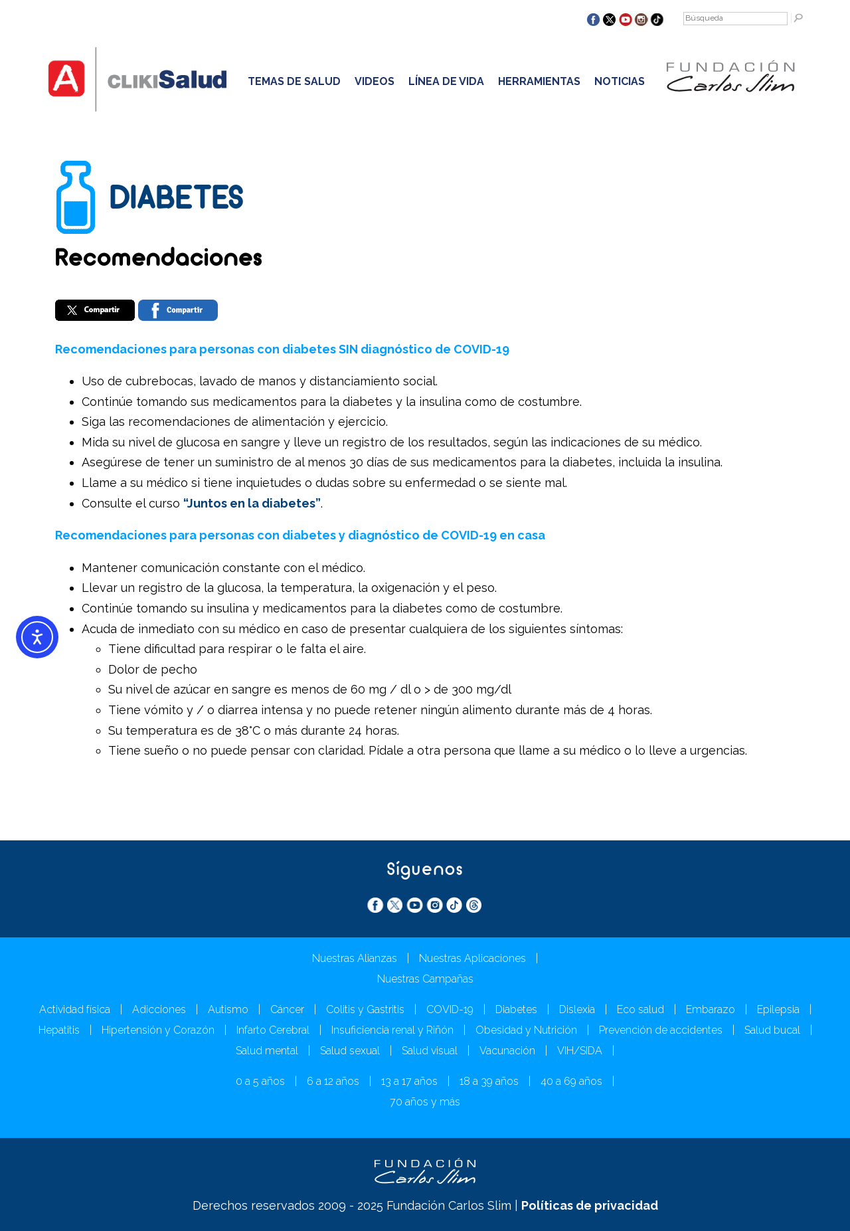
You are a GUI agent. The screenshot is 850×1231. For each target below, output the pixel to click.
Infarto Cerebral (272, 1030)
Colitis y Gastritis (365, 1009)
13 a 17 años (409, 1081)
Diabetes (516, 1009)
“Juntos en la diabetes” (252, 503)
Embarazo (710, 1009)
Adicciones (159, 1009)
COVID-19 (449, 1009)
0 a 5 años (260, 1081)
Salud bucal (772, 1030)
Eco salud (640, 1009)
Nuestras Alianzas (354, 958)
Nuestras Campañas (425, 979)
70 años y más (425, 1101)
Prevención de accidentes (660, 1030)
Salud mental (267, 1050)
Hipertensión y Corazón (158, 1030)
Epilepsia (778, 1009)
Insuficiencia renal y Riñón (392, 1030)
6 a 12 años (333, 1081)
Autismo (228, 1009)
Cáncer (287, 1009)
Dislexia (577, 1009)
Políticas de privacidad (589, 1205)
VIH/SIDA (579, 1050)
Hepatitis (59, 1030)
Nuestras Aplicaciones (472, 958)
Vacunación (507, 1050)
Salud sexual (350, 1050)
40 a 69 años (571, 1081)
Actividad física (74, 1009)
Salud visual (430, 1050)
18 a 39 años (489, 1081)
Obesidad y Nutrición (526, 1030)
